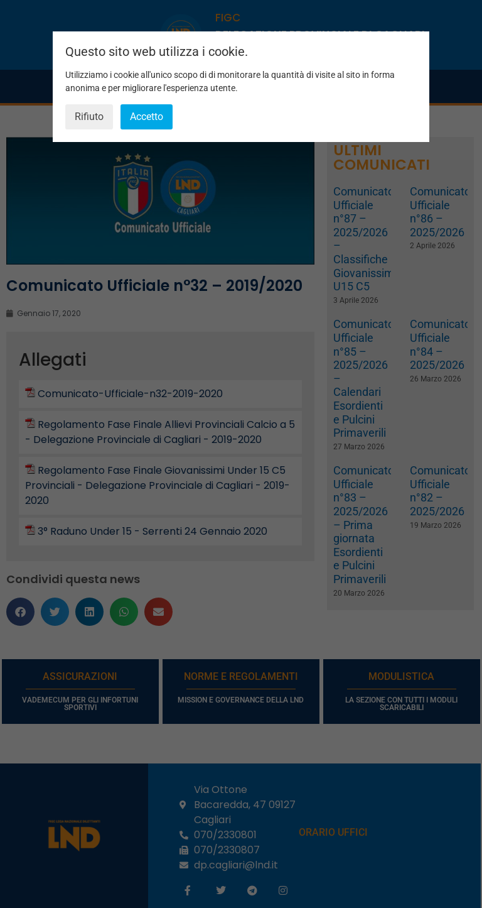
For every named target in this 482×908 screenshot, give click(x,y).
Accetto (146, 117)
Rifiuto (89, 117)
